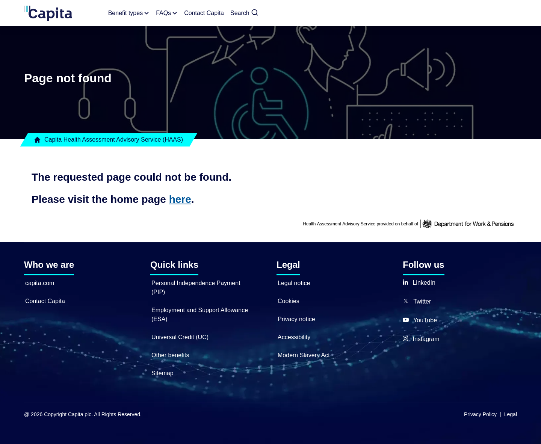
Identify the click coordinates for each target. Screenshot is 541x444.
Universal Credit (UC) (180, 337)
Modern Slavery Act (304, 355)
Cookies (288, 301)
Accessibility (294, 337)
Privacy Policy (480, 414)
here (180, 199)
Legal (510, 414)
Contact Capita (45, 301)
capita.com (39, 283)
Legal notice (294, 283)
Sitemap (162, 373)
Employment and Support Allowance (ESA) (199, 314)
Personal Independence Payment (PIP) (195, 287)
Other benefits (170, 355)
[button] (244, 13)
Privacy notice (296, 319)
